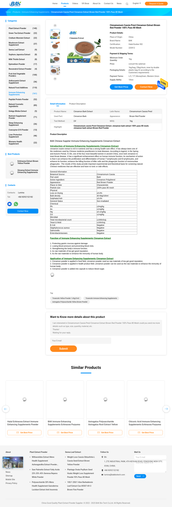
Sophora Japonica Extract (23, 54)
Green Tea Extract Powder (23, 33)
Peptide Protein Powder (23, 99)
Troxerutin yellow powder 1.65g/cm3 (65, 298)
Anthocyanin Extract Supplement (23, 82)
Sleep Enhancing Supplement (23, 124)
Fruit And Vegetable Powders (23, 75)
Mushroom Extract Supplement (23, 44)
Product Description (77, 104)
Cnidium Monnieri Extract (23, 38)
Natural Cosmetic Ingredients (23, 105)
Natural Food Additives (23, 87)
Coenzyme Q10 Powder (23, 130)
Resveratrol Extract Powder (23, 69)
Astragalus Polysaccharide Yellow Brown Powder (69, 302)
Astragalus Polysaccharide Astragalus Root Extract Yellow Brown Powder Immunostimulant (104, 424)
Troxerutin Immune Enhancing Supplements (101, 298)
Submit (63, 348)
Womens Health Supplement (23, 143)
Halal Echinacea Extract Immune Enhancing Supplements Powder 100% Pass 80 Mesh (22, 424)
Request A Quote (156, 4)
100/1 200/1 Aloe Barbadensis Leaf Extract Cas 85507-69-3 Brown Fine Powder (80, 486)
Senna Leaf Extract (23, 49)
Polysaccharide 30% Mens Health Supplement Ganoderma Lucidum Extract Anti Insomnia (45, 486)
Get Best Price (121, 87)
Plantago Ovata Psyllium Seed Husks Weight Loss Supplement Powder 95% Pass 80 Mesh (80, 473)
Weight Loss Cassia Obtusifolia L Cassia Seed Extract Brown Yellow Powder (81, 461)
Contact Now (22, 211)
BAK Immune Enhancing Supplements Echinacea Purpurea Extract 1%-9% (64, 424)
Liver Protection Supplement (23, 136)
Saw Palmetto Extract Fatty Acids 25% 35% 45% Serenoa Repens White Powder (46, 473)
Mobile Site (10, 479)
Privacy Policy (11, 483)
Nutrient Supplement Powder (23, 117)
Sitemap (9, 476)
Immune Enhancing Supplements (23, 93)
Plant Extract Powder (23, 28)
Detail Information (57, 104)
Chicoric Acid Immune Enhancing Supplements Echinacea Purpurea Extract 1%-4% (145, 424)
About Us (9, 468)
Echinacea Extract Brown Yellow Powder (28, 162)
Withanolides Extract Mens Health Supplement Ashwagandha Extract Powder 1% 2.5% (44, 461)
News (8, 472)
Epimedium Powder (23, 64)
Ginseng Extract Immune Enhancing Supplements (28, 171)
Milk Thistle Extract (23, 59)
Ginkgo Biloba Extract (23, 111)
